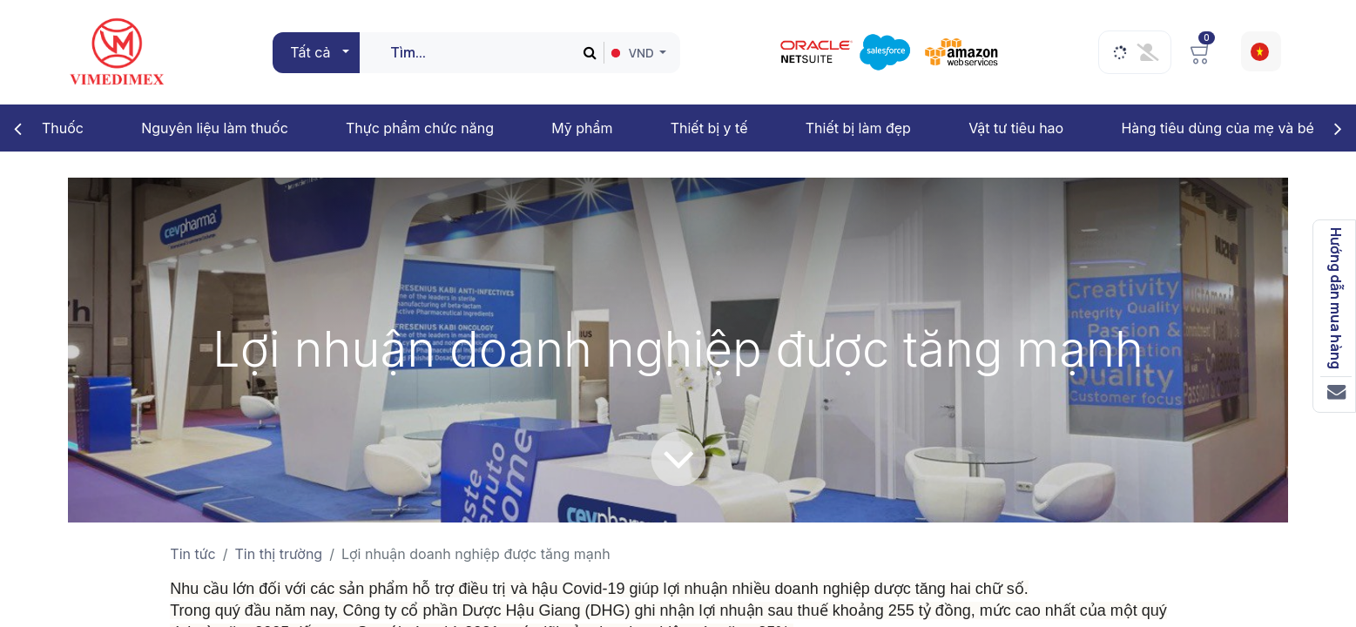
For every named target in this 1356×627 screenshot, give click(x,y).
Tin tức (192, 554)
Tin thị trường (279, 554)
